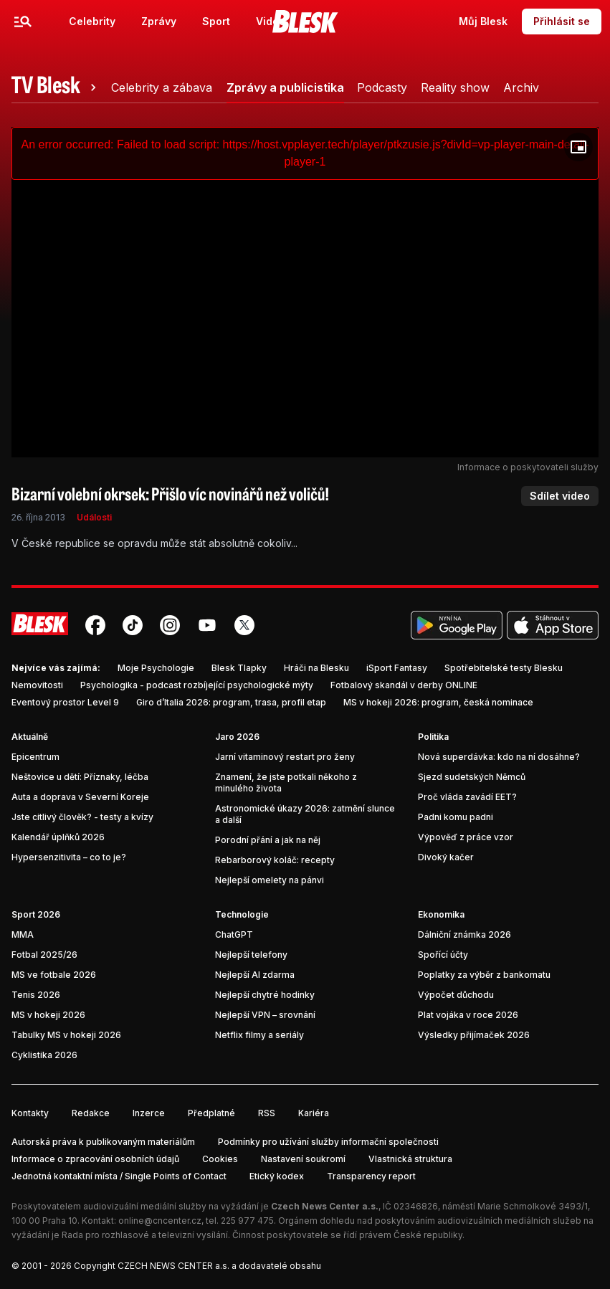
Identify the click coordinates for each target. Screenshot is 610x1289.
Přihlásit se (561, 21)
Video (270, 21)
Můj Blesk (483, 21)
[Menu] (23, 21)
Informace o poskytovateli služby (528, 467)
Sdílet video (560, 496)
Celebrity (92, 21)
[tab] (55, 87)
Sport (216, 21)
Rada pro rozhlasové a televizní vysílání (145, 1234)
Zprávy (158, 21)
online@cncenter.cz (159, 1220)
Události (94, 517)
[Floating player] (578, 147)
